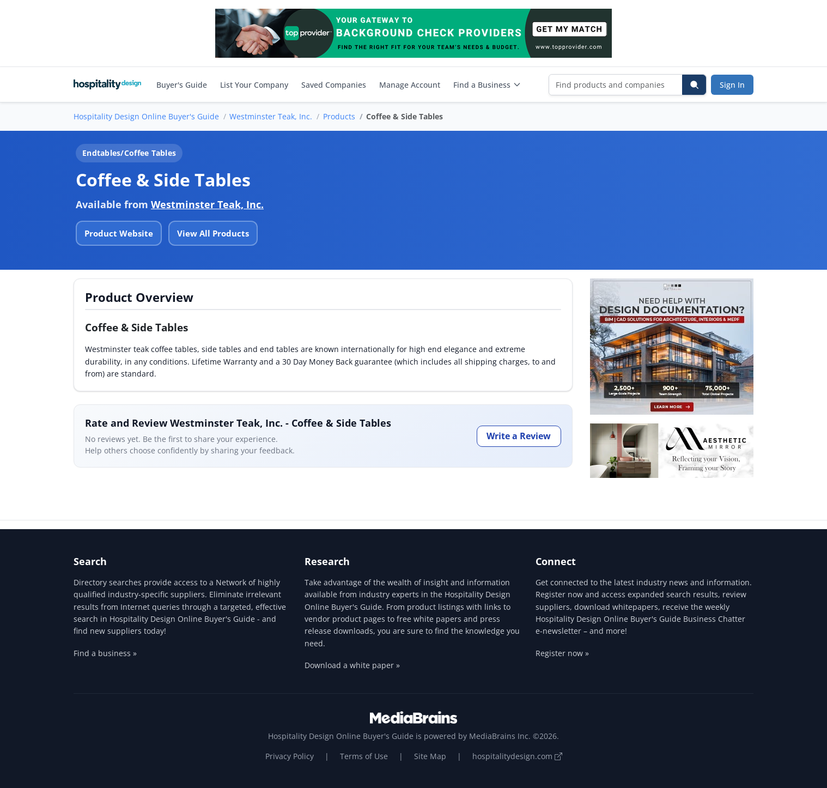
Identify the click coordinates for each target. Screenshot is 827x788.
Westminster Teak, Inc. (270, 116)
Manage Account (409, 85)
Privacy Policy (289, 756)
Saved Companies (333, 85)
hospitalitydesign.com (517, 756)
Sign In (732, 85)
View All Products (213, 233)
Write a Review (519, 436)
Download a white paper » (352, 665)
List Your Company (254, 85)
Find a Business (487, 85)
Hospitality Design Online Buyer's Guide (146, 116)
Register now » (562, 653)
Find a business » (105, 653)
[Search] (694, 85)
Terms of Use (364, 756)
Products (339, 116)
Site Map (430, 756)
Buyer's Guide (181, 85)
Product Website (118, 233)
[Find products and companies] (616, 85)
